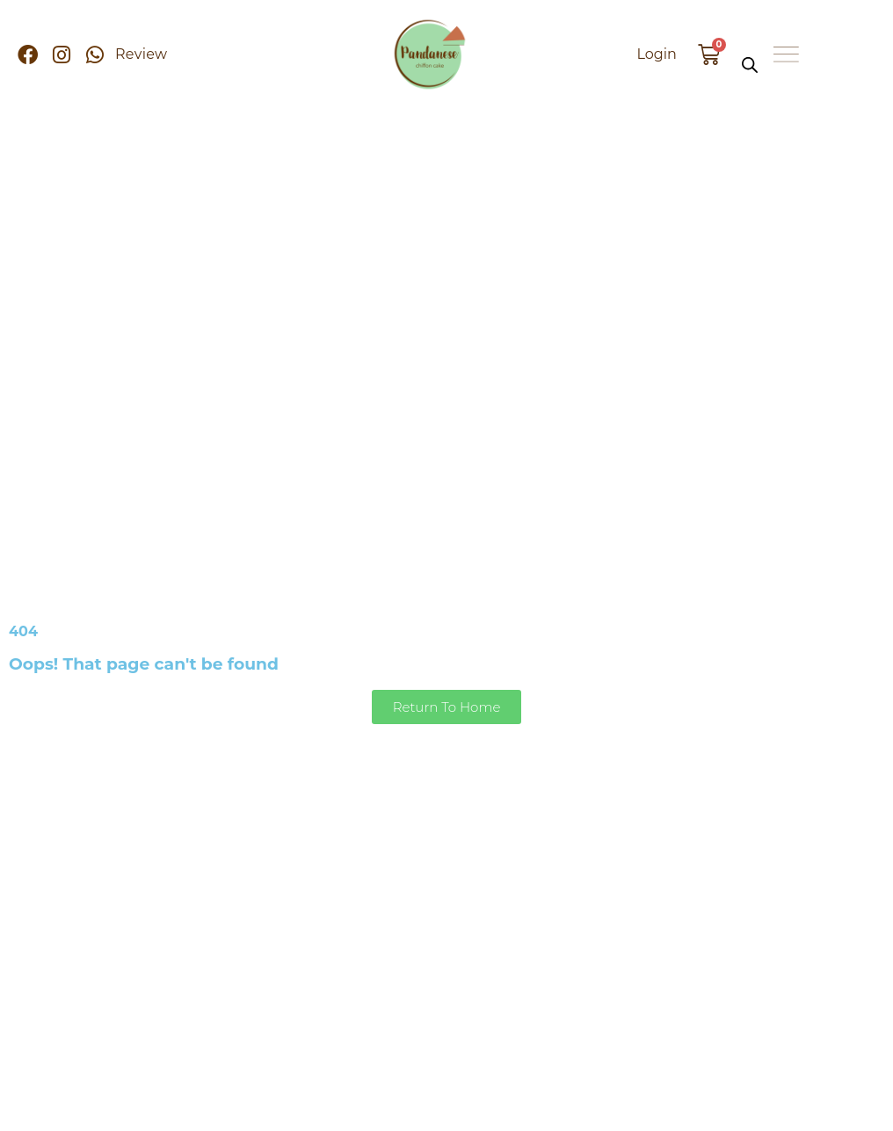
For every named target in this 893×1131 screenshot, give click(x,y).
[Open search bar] (750, 64)
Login (656, 54)
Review (141, 54)
